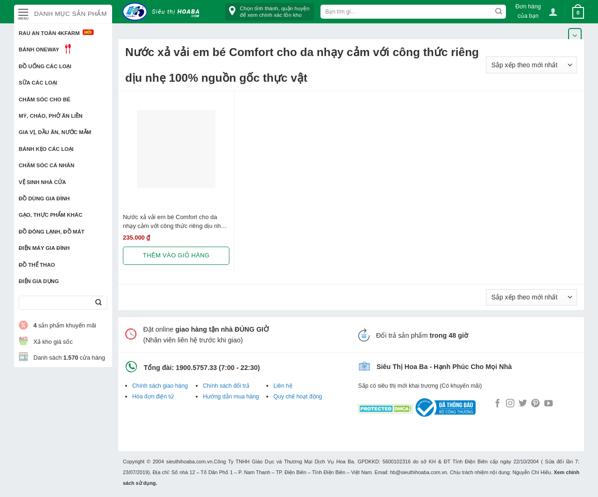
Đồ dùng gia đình (44, 198)
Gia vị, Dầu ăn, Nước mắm (55, 132)
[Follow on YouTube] (548, 404)
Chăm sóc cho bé (45, 99)
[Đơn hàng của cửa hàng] (531, 65)
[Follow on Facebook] (497, 404)
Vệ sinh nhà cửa (42, 182)
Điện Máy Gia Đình (44, 248)
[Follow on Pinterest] (535, 404)
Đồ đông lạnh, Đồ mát (52, 231)
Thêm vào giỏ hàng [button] (176, 255)
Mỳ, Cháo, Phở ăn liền (51, 116)
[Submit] (98, 303)
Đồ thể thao (37, 265)
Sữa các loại (38, 82)
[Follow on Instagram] (510, 404)
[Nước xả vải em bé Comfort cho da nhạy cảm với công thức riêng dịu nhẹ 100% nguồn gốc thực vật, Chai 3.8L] (176, 149)
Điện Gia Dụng (39, 281)
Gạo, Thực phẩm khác (50, 215)
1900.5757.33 (196, 367)
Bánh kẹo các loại (46, 149)
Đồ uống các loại (45, 66)
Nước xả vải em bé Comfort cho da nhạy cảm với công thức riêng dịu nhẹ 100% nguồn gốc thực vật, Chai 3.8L (173, 221)
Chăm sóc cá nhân (46, 165)
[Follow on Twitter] (523, 404)
